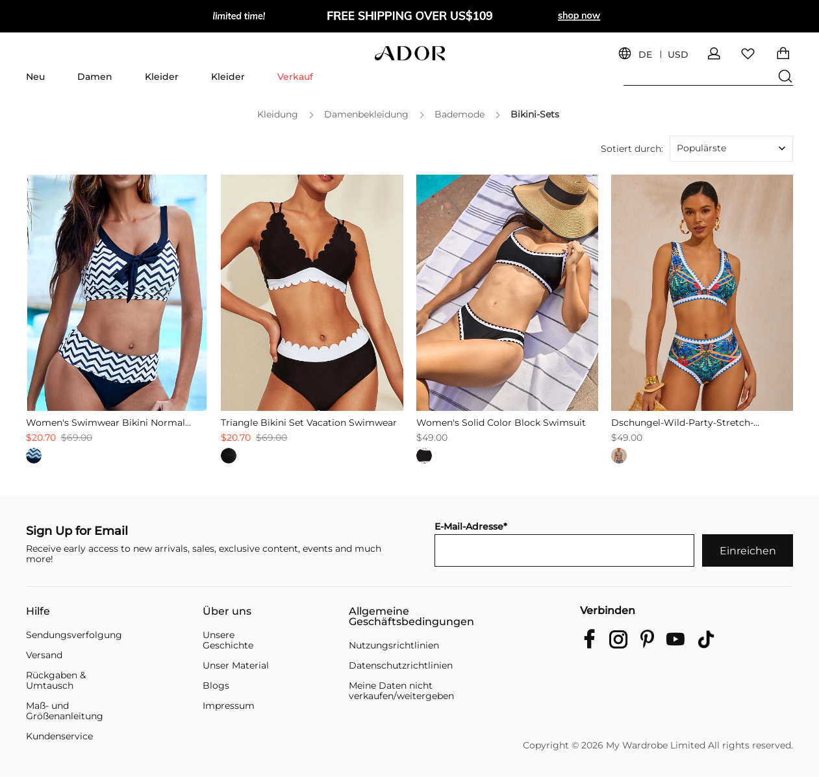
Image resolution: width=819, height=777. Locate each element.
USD (678, 54)
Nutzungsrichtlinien (394, 645)
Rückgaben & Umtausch (56, 680)
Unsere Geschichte (228, 640)
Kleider (162, 76)
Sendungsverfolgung (74, 635)
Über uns (227, 611)
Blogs (216, 685)
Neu (35, 76)
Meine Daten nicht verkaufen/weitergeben (401, 690)
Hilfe (38, 611)
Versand (44, 655)
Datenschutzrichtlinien (401, 665)
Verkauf (295, 76)
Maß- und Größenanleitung (64, 710)
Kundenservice (59, 736)
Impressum (229, 705)
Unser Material (236, 665)
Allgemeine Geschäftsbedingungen (411, 616)
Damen (94, 76)
